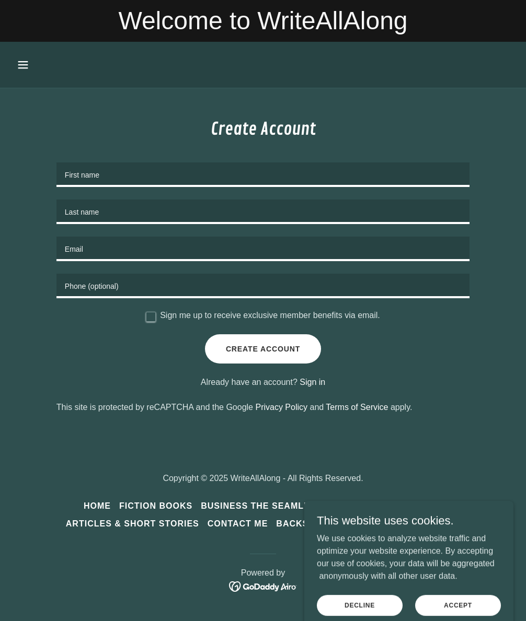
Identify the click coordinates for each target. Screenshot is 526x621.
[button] (70, 64)
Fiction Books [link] (155, 505)
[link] (263, 585)
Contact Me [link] (238, 523)
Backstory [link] (305, 523)
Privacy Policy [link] (281, 407)
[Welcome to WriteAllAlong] (263, 21)
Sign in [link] (312, 382)
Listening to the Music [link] (401, 523)
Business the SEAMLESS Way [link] (273, 505)
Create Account (263, 349)
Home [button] (97, 505)
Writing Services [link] (398, 505)
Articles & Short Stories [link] (132, 523)
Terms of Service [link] (357, 407)
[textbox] (263, 174)
